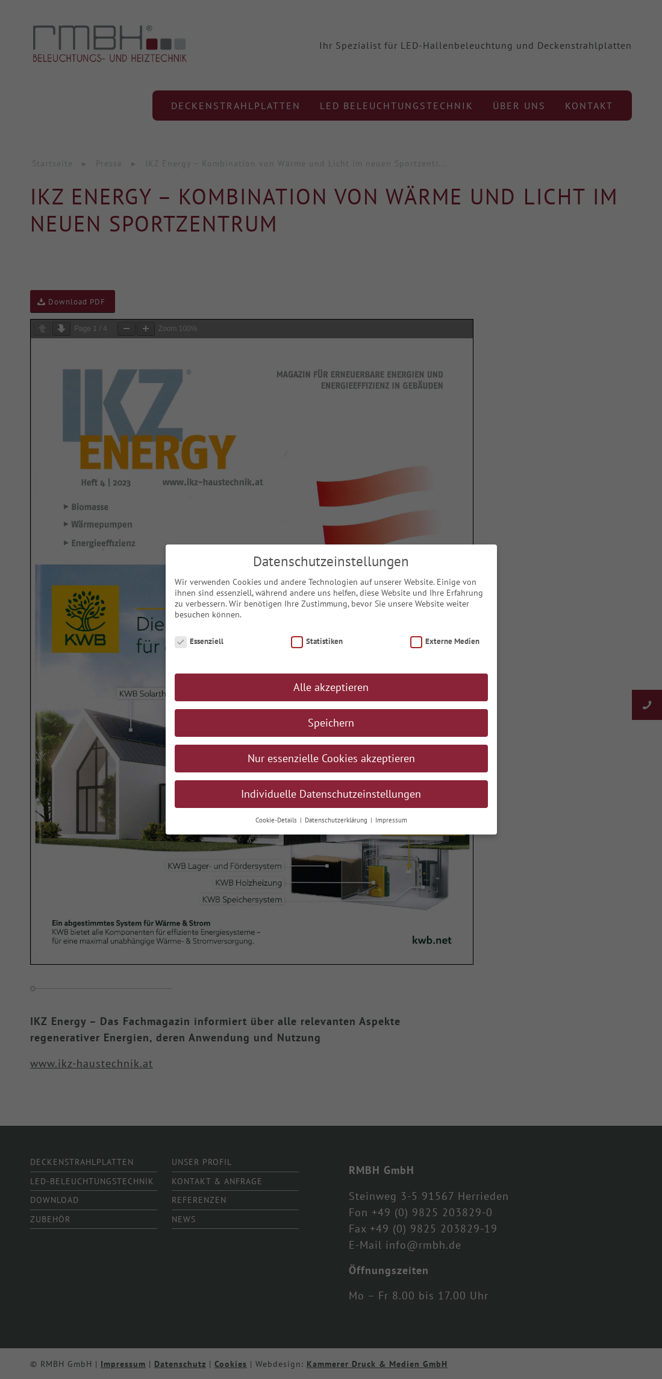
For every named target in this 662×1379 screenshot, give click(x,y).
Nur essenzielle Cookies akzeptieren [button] (331, 758)
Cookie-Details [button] (277, 820)
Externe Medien (445, 641)
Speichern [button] (331, 723)
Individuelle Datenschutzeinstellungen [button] (331, 794)
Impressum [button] (391, 820)
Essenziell (199, 641)
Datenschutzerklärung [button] (337, 820)
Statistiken (317, 641)
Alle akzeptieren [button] (331, 687)
